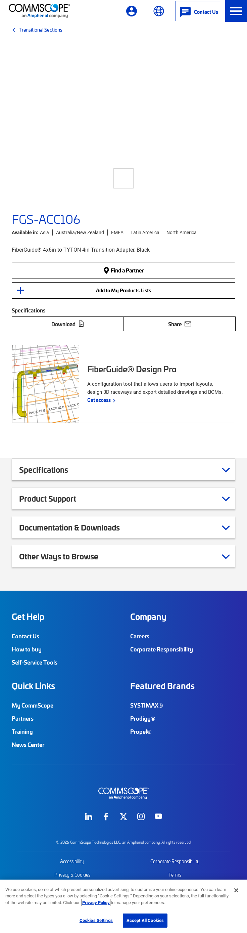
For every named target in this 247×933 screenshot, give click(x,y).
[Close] (236, 890)
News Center (28, 744)
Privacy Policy (96, 902)
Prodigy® (142, 718)
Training (22, 731)
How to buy (27, 649)
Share (179, 324)
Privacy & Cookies (72, 875)
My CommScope (32, 705)
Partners (23, 718)
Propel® (141, 731)
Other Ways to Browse (67, 556)
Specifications (52, 469)
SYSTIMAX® (146, 705)
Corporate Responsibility (161, 649)
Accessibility (72, 861)
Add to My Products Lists (123, 290)
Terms (174, 875)
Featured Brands (162, 686)
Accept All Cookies (145, 920)
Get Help (28, 616)
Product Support (56, 498)
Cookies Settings (96, 920)
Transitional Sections (40, 29)
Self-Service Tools (34, 662)
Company (148, 616)
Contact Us (25, 636)
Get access (99, 399)
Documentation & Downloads (78, 527)
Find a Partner (123, 270)
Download (67, 324)
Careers (139, 636)
